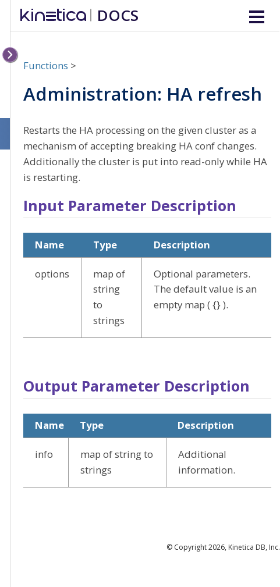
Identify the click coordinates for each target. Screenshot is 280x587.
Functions (45, 65)
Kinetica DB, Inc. (254, 547)
